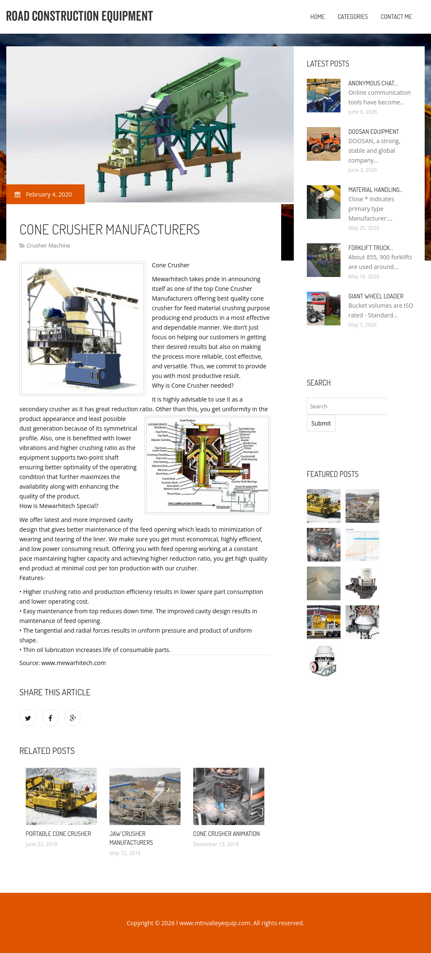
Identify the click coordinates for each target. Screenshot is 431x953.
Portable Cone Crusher (58, 834)
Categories (353, 17)
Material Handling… (376, 190)
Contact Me (396, 17)
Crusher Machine (48, 245)
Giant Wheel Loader (376, 296)
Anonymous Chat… (373, 83)
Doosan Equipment (374, 132)
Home (317, 17)
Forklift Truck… (371, 248)
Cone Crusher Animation (226, 834)
